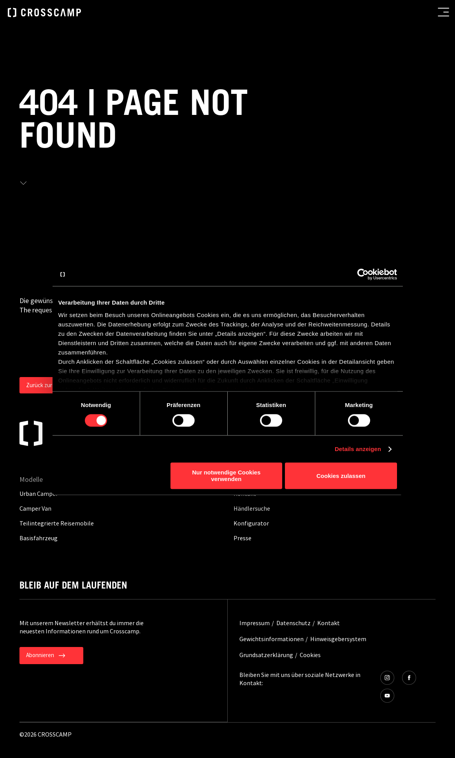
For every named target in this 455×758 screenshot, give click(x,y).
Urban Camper (38, 493)
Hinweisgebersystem (338, 639)
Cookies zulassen (340, 475)
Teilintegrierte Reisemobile (56, 523)
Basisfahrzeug (38, 538)
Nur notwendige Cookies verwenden (226, 476)
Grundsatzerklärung (266, 655)
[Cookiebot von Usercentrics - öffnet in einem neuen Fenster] (363, 274)
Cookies (310, 655)
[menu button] (443, 12)
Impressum (254, 623)
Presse (242, 538)
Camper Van (35, 508)
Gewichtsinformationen (271, 639)
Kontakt (328, 623)
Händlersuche (252, 508)
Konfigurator (251, 523)
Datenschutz (293, 623)
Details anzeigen (358, 449)
